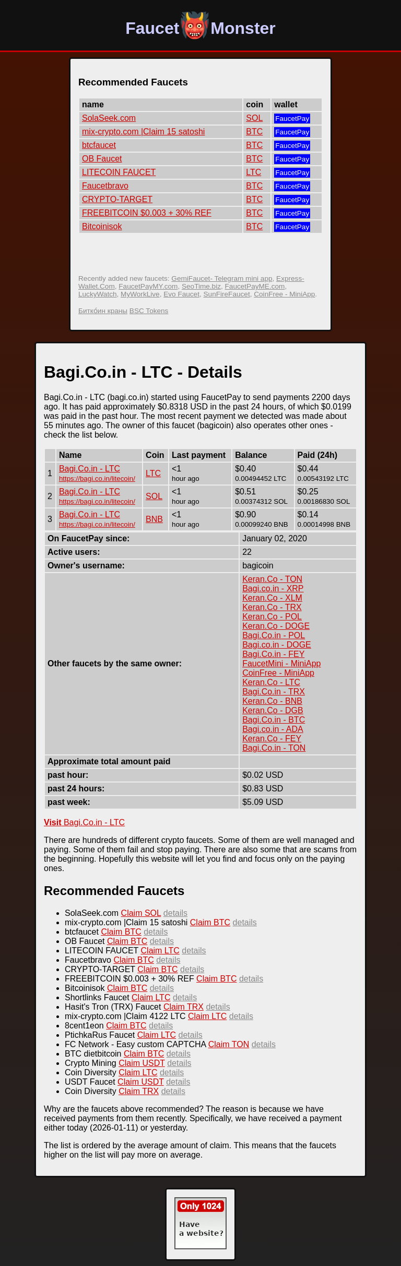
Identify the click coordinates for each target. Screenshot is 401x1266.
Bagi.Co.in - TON (273, 747)
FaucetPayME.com (255, 286)
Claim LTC (160, 950)
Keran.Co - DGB (272, 710)
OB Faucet (102, 158)
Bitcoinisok (102, 226)
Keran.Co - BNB (272, 701)
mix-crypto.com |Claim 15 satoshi (143, 131)
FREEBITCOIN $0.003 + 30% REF (146, 212)
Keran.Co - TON (272, 579)
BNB (154, 519)
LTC (253, 172)
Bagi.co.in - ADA (272, 729)
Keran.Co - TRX (272, 607)
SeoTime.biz (201, 286)
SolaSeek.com (109, 118)
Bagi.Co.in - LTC (89, 468)
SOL (254, 118)
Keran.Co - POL (272, 616)
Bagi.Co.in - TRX (273, 691)
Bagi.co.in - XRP (272, 588)
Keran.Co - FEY (271, 738)
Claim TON (229, 1044)
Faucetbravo (105, 185)
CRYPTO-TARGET (117, 199)
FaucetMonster (200, 28)
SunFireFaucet (227, 294)
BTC (254, 131)
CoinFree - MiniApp (284, 294)
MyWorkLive (140, 294)
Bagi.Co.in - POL (273, 635)
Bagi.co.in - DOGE (276, 644)
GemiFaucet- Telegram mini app (221, 278)
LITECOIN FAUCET (119, 172)
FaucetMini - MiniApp (281, 663)
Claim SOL (141, 913)
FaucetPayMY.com (148, 286)
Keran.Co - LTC (271, 682)
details (175, 913)
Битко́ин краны (102, 311)
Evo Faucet (181, 294)
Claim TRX (183, 1006)
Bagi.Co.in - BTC (273, 719)
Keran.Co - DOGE (276, 626)
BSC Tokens (149, 311)
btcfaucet (99, 145)
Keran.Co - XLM (272, 597)
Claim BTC (210, 922)
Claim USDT (142, 1063)
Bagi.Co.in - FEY (273, 654)
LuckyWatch (97, 294)
